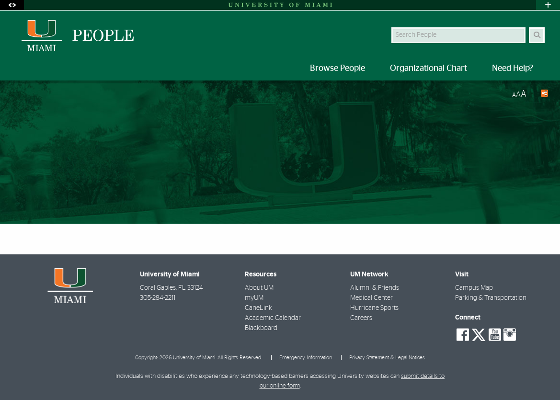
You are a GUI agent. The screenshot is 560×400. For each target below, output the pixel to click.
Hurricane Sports (374, 308)
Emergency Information (305, 357)
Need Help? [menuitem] (512, 68)
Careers (361, 318)
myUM (254, 298)
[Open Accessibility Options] (12, 5)
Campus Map (474, 288)
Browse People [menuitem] (337, 68)
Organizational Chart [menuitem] (428, 68)
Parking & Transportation (490, 298)
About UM (259, 288)
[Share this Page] (541, 95)
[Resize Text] (519, 94)
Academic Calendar (273, 318)
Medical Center (371, 298)
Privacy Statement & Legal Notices (387, 357)
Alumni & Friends (374, 288)
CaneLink (258, 308)
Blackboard (261, 328)
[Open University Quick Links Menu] (548, 5)
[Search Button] (537, 35)
